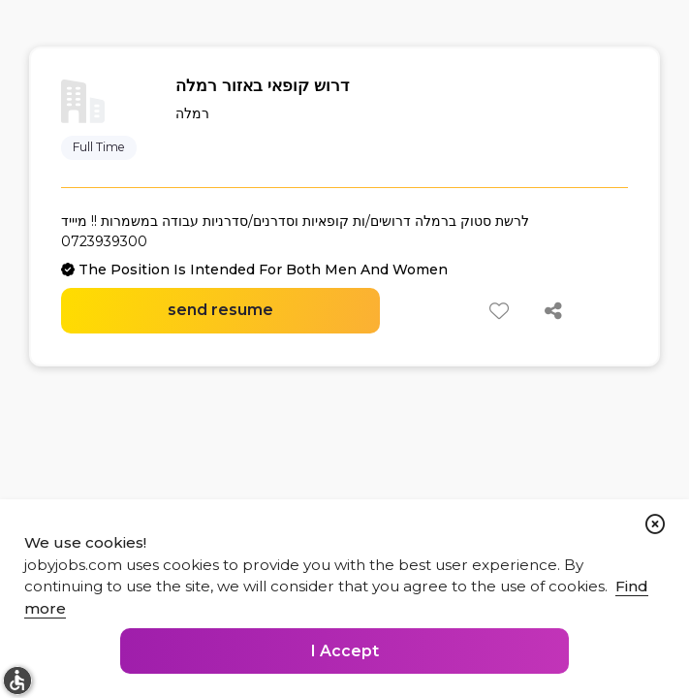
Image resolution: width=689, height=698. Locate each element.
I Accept (345, 651)
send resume (220, 310)
